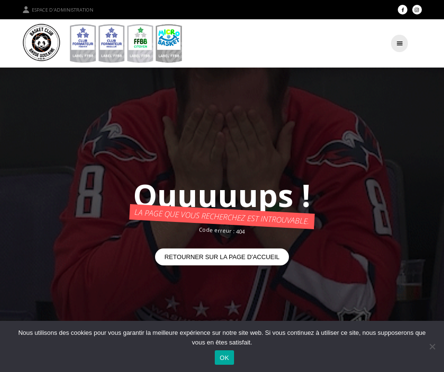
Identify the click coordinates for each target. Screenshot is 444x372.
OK (224, 357)
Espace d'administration (57, 10)
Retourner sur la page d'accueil (222, 257)
